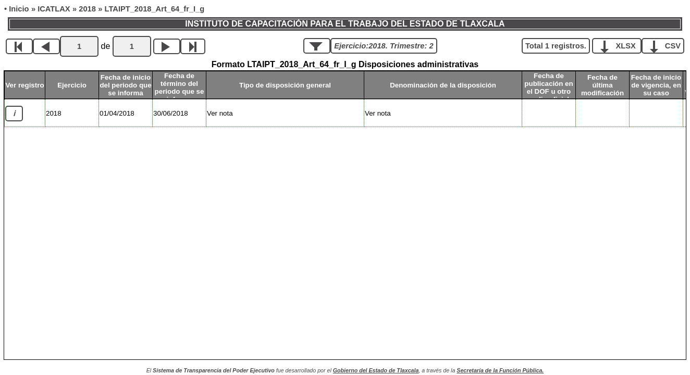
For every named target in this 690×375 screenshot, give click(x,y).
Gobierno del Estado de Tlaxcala (376, 370)
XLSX (620, 45)
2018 (87, 9)
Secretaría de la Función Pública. (500, 370)
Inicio (19, 9)
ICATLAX (54, 9)
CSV (667, 45)
